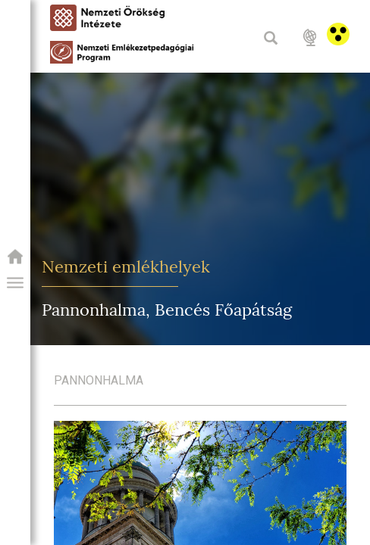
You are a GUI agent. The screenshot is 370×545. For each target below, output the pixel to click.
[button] (15, 283)
